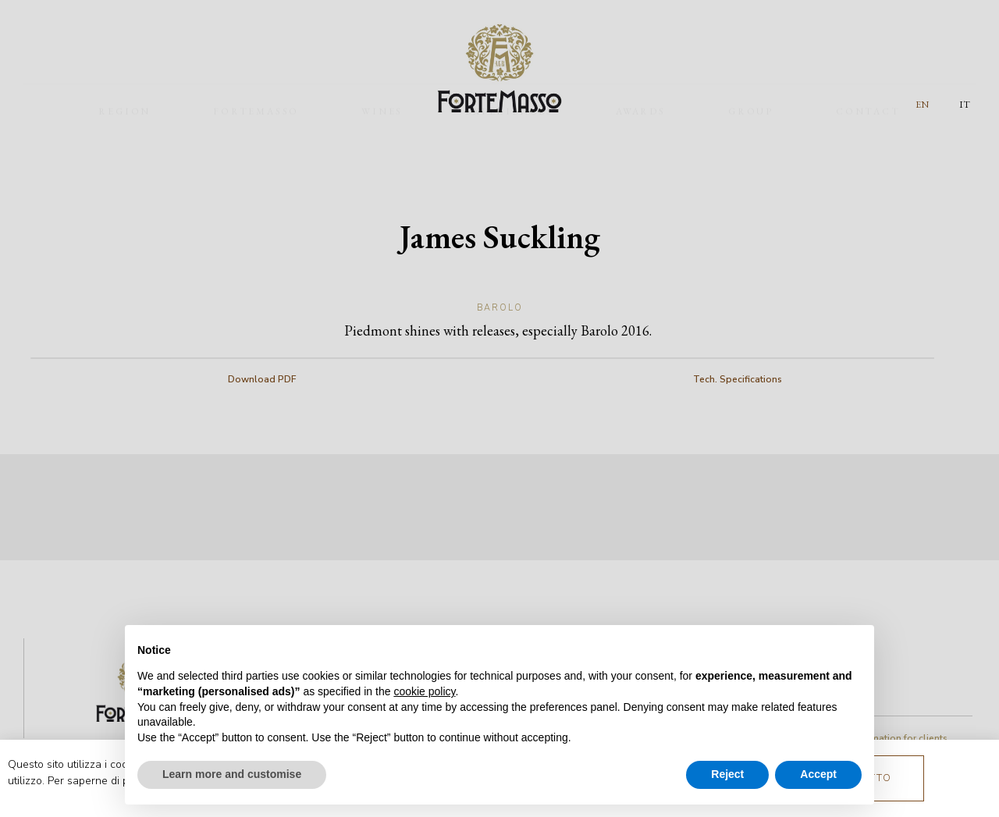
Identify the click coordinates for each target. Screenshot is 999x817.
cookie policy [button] (424, 691)
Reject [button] (727, 774)
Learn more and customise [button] (231, 774)
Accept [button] (818, 774)
